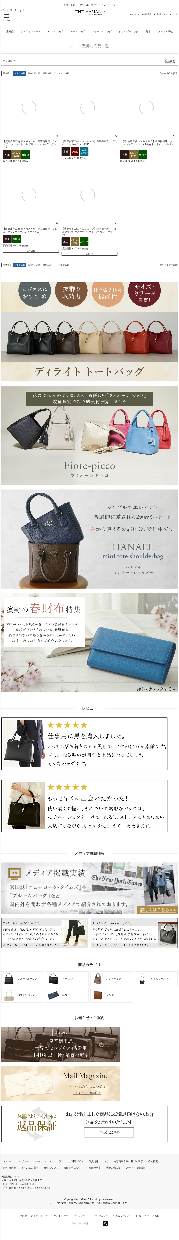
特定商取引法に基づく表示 (128, 1161)
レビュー (24, 1161)
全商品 (10, 31)
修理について (51, 1167)
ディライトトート (31, 31)
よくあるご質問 (29, 1167)
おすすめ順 (63, 73)
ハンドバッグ (55, 31)
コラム (60, 1161)
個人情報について (98, 1161)
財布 (148, 31)
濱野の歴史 (94, 1167)
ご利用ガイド (161, 14)
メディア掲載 (165, 31)
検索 (105, 1223)
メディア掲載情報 (135, 1167)
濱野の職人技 (113, 1167)
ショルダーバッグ (128, 31)
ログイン (135, 14)
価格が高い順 (49, 73)
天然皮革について (73, 1167)
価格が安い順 (34, 73)
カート (174, 14)
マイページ (7, 1161)
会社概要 (153, 1161)
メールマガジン (42, 1161)
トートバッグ (77, 31)
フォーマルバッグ (102, 31)
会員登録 (147, 14)
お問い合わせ (8, 1167)
